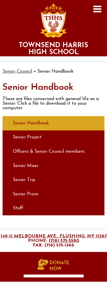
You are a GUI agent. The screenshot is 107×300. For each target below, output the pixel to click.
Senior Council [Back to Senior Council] (17, 71)
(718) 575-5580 (64, 241)
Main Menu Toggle (97, 9)
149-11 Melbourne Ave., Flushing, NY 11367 (54, 236)
